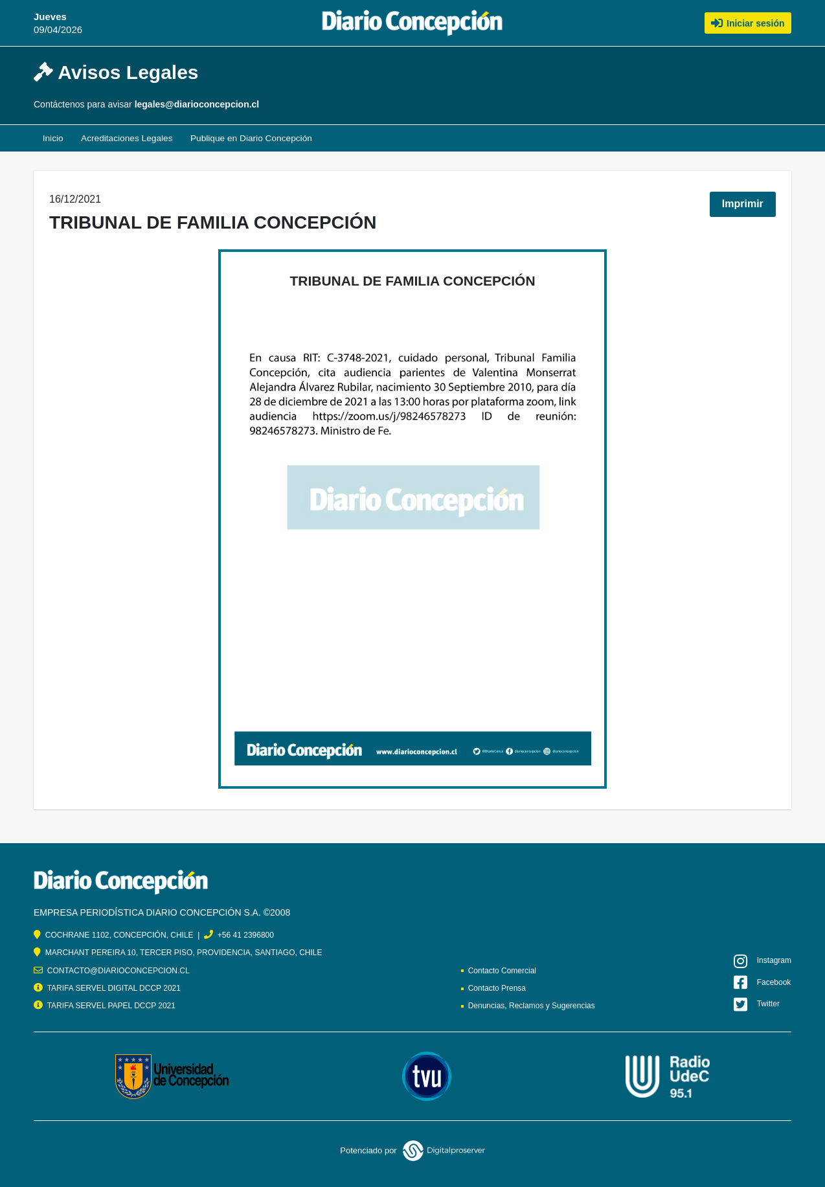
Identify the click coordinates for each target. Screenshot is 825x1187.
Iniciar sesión (747, 22)
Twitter (757, 1004)
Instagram (762, 961)
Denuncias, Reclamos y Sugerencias (531, 1005)
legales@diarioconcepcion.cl (197, 104)
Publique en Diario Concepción (256, 138)
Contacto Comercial (502, 970)
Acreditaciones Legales (129, 138)
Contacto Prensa (497, 988)
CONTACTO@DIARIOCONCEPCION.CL (118, 970)
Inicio (53, 138)
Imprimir (742, 204)
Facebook (762, 982)
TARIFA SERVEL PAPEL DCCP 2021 (111, 1005)
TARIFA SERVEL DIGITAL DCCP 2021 (114, 988)
